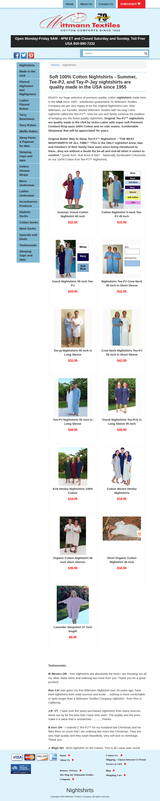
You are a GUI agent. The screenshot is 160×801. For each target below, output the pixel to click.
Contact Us (115, 755)
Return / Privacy (71, 770)
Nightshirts (27, 65)
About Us (67, 760)
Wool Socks (27, 228)
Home (55, 64)
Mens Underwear (26, 183)
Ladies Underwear (26, 193)
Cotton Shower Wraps (24, 170)
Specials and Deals (28, 236)
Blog (111, 770)
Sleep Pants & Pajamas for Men (27, 142)
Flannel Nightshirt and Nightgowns (27, 88)
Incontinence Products (28, 203)
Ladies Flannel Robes (24, 104)
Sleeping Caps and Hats (25, 156)
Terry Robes (27, 125)
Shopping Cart (116, 775)
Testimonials (28, 245)
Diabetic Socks (25, 214)
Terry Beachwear (27, 116)
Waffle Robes (28, 131)
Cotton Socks (28, 222)
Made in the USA (27, 73)
